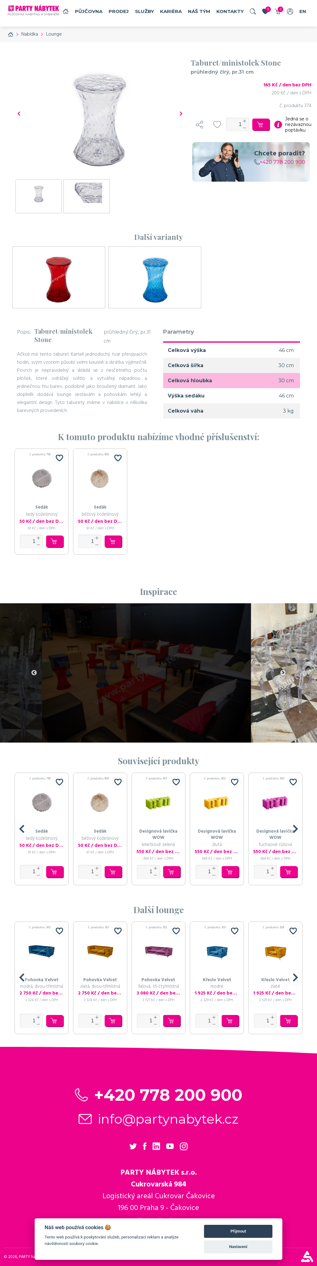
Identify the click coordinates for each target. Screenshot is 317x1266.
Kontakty (230, 11)
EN (302, 11)
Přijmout (238, 1231)
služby (144, 11)
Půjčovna (88, 11)
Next (283, 673)
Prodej (119, 11)
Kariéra (171, 11)
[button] (21, 829)
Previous (34, 673)
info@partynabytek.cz (168, 1119)
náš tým (199, 11)
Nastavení (238, 1246)
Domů (66, 11)
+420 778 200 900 (279, 162)
